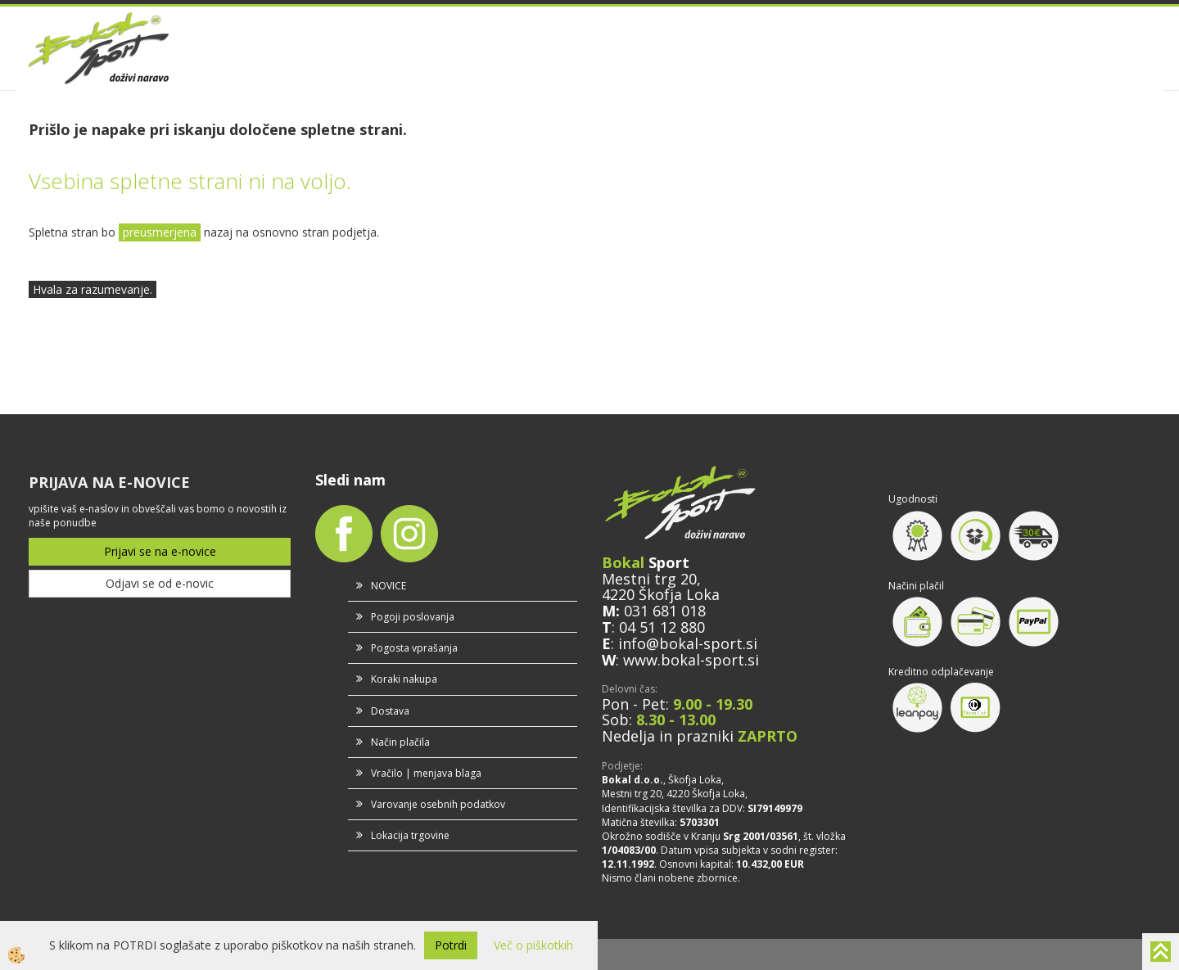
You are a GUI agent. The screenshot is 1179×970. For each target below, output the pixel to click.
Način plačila (400, 742)
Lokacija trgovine (410, 835)
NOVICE (388, 586)
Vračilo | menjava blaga (426, 773)
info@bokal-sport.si (687, 643)
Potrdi (451, 945)
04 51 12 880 (662, 627)
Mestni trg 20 (649, 579)
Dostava (390, 711)
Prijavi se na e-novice (160, 551)
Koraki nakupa (404, 679)
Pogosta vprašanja (414, 648)
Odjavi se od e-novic (160, 583)
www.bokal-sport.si (691, 660)
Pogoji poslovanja (412, 617)
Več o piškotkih (533, 945)
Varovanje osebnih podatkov (438, 804)
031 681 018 (665, 610)
